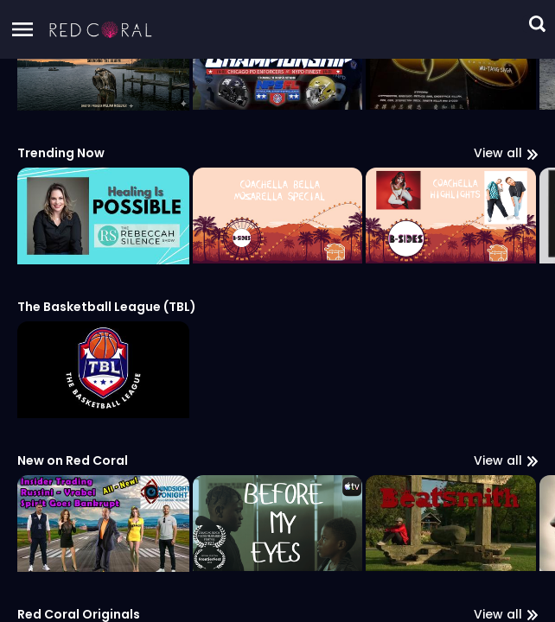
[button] (101, 29)
